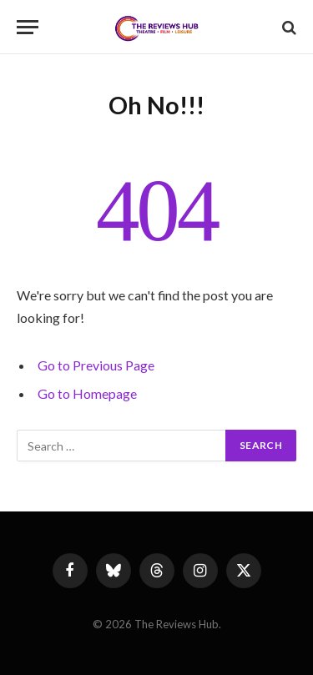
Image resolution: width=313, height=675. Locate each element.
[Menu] (27, 27)
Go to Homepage (87, 393)
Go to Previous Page (96, 365)
